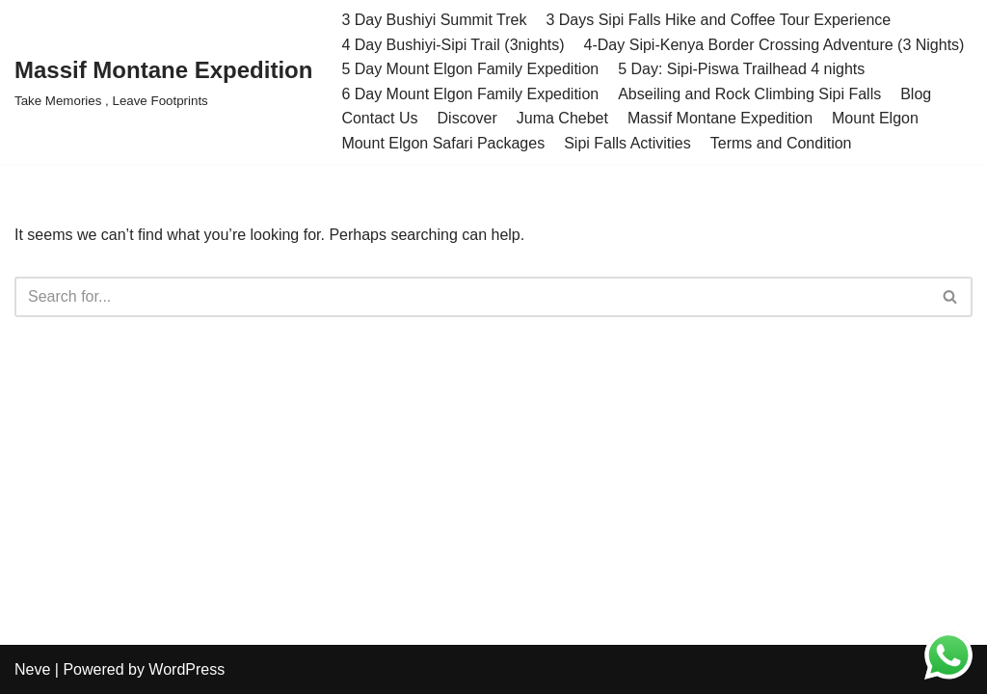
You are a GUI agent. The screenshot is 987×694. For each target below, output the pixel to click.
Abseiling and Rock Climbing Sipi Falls (749, 94)
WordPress (186, 669)
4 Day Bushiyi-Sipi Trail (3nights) (452, 45)
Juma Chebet (562, 118)
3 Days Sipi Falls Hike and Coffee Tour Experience (718, 20)
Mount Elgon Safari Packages (443, 143)
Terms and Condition (781, 143)
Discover (467, 118)
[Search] (471, 297)
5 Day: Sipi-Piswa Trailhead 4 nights (741, 69)
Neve (32, 669)
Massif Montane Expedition (720, 118)
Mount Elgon (875, 118)
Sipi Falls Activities (627, 143)
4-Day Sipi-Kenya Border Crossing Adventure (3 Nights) (774, 45)
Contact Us (379, 118)
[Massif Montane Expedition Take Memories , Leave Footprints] (163, 81)
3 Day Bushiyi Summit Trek (433, 20)
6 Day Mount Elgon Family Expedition (470, 94)
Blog (915, 94)
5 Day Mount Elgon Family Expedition (470, 69)
